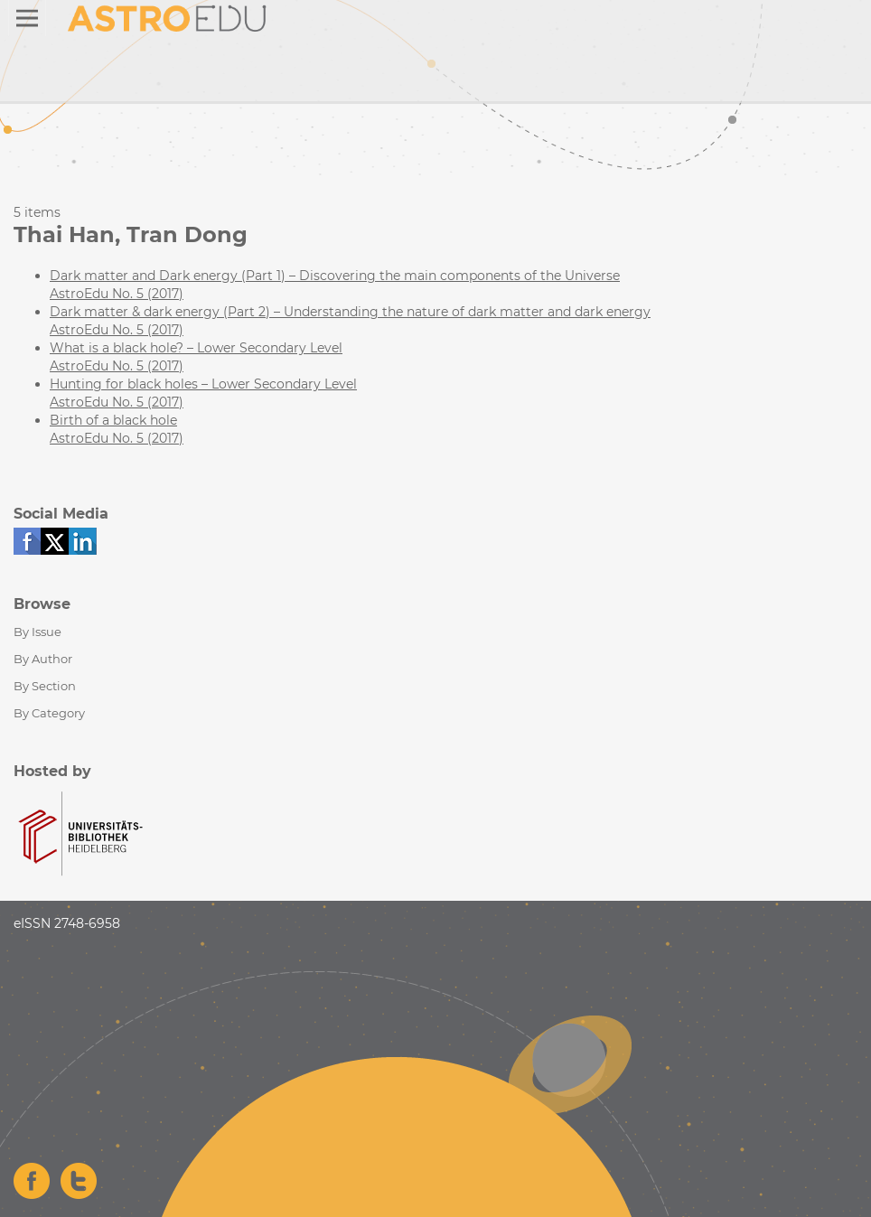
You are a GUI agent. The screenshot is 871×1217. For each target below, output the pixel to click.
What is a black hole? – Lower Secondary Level (196, 348)
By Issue (37, 631)
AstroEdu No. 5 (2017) (116, 294)
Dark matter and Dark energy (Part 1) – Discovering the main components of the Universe (335, 275)
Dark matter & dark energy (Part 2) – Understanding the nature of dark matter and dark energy (350, 312)
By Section (45, 686)
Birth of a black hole (113, 420)
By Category (49, 713)
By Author (43, 658)
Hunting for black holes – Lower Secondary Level (203, 384)
